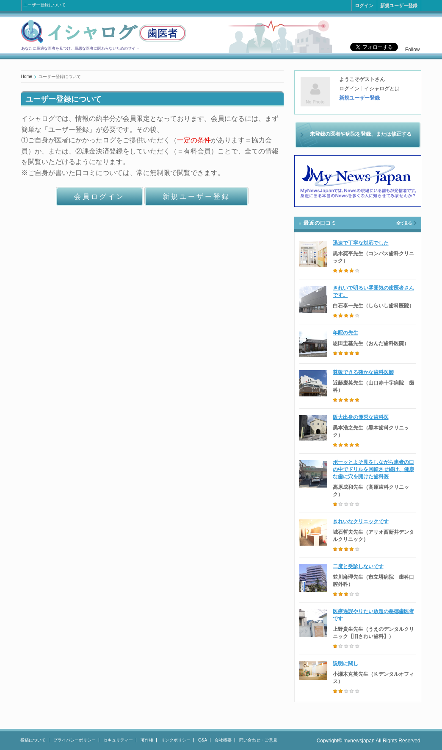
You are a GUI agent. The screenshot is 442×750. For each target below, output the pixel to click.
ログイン (364, 5)
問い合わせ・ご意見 (258, 740)
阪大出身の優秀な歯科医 (361, 417)
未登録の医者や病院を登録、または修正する (361, 134)
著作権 (147, 740)
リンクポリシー (176, 740)
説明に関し (345, 663)
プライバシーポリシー (74, 740)
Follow (412, 50)
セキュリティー (118, 740)
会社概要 (223, 740)
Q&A (202, 740)
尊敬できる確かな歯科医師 (363, 372)
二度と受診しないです (358, 566)
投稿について (33, 740)
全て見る (404, 223)
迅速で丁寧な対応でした (361, 243)
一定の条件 (194, 140)
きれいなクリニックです (361, 521)
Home (27, 76)
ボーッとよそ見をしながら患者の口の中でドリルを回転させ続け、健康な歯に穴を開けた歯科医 (373, 469)
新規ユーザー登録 (398, 5)
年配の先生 (345, 333)
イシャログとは (382, 89)
